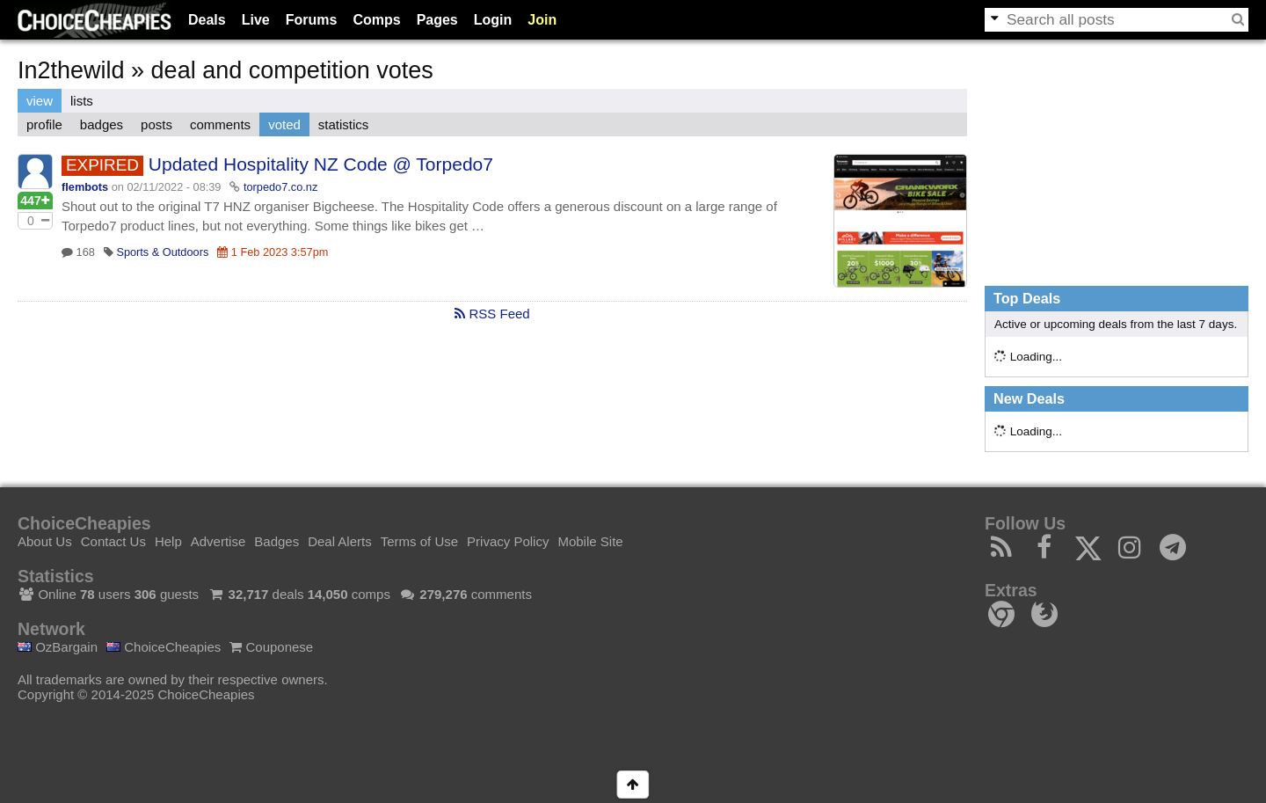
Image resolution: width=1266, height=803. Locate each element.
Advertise (218, 541)
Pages (437, 19)
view (39, 100)
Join (542, 19)
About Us (45, 541)
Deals (207, 19)
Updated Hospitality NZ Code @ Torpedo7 (321, 164)
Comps (376, 19)
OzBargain (58, 646)
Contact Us (113, 541)
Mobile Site (589, 541)
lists (81, 100)
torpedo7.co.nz (280, 186)
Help (168, 541)
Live (256, 19)
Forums (312, 19)
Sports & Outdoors (162, 252)
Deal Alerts (340, 541)
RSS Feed (492, 313)
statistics (343, 124)
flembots (85, 186)
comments (220, 124)
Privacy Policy (508, 541)
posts (156, 124)
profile (44, 124)
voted (284, 124)
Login (493, 19)
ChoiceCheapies (163, 646)
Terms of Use (419, 541)
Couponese (271, 646)
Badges (276, 541)
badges (101, 124)
